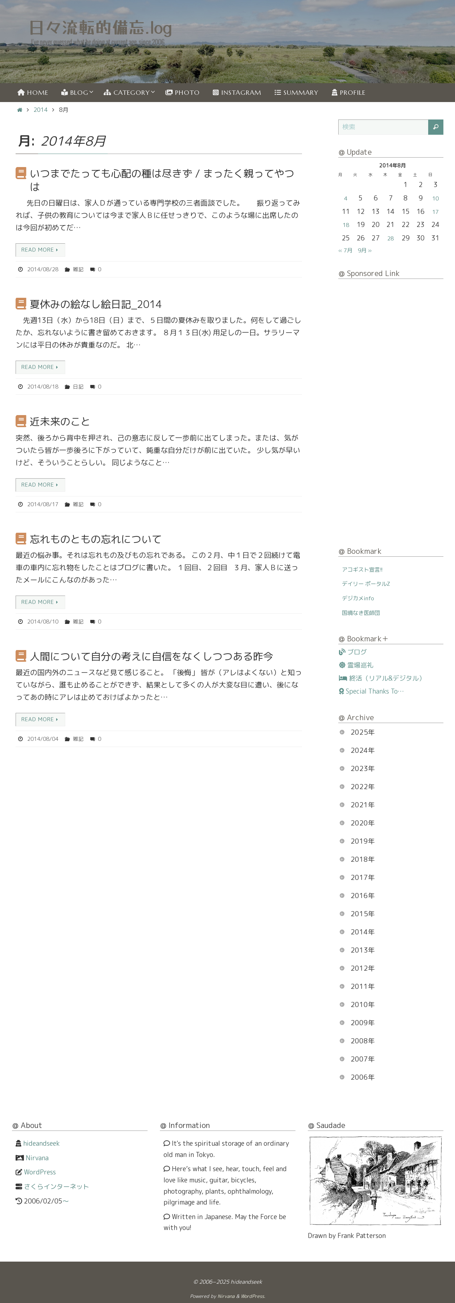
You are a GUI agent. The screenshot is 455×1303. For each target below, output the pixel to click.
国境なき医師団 (365, 612)
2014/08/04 (44, 741)
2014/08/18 (44, 387)
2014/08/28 (44, 269)
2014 (40, 110)
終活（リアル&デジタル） (382, 678)
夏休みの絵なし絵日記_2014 (96, 304)
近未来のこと (60, 422)
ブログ (353, 652)
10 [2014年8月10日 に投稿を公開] (435, 198)
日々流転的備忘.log (100, 27)
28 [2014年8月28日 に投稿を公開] (390, 238)
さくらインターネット (56, 1186)
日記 (82, 387)
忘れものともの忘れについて (96, 540)
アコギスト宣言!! (366, 569)
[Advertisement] (390, 414)
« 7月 (346, 250)
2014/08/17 (44, 506)
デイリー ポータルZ (371, 583)
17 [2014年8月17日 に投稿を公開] (435, 211)
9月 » (369, 250)
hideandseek (41, 1143)
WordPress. (253, 1296)
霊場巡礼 (356, 665)
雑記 (82, 269)
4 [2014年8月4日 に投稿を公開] (346, 198)
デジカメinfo (361, 597)
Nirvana (37, 1157)
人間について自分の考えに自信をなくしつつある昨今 (151, 658)
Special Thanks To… (371, 691)
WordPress (40, 1172)
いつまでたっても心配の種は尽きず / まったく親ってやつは (162, 180)
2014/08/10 (44, 623)
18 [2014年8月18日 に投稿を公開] (346, 224)
